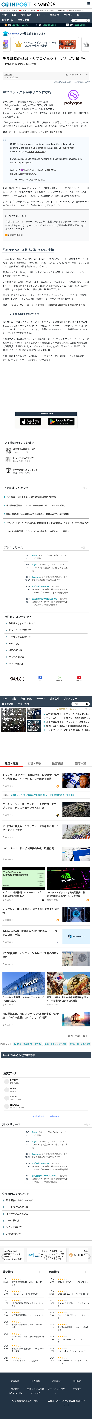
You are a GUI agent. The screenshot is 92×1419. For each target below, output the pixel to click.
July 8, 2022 (39, 180)
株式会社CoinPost (40, 586)
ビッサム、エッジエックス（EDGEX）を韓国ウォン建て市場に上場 (50, 567)
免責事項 (56, 1381)
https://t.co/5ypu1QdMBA (44, 170)
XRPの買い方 (15, 650)
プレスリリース (71, 15)
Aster (34, 555)
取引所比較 (7, 20)
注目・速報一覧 (76, 1036)
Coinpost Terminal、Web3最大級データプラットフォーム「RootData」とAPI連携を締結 (50, 589)
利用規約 (77, 1381)
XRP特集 (60, 10)
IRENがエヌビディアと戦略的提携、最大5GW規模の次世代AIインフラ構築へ (67, 894)
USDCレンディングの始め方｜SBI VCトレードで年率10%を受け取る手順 (42, 795)
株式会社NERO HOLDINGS (44, 599)
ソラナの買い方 (16, 657)
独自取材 (54, 15)
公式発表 (14, 77)
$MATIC (27, 170)
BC (67, 74)
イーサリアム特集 (45, 10)
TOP (4, 15)
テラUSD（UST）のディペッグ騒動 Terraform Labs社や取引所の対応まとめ (47, 305)
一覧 (83, 488)
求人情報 (35, 1381)
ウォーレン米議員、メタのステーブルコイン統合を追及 (23, 999)
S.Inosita (8, 74)
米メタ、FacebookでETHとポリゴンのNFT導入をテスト (36, 132)
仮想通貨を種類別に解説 (24, 449)
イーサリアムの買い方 (20, 637)
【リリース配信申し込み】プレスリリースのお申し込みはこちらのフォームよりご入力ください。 (52, 1256)
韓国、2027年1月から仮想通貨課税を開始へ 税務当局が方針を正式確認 (67, 999)
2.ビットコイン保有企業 (55, 1044)
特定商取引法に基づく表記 (25, 1401)
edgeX (35, 564)
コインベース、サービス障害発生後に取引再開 (28, 848)
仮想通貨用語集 (15, 235)
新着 (14, 15)
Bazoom (36, 577)
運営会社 (77, 1389)
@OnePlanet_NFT (39, 148)
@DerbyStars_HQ (36, 151)
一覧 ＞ (86, 709)
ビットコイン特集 (27, 10)
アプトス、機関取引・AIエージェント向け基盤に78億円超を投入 (23, 894)
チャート (40, 15)
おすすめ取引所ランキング (25, 470)
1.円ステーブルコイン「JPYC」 (28, 1044)
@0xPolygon (68, 148)
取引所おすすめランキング (22, 623)
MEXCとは (14, 643)
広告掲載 (15, 1381)
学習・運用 (23, 20)
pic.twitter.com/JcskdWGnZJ (24, 174)
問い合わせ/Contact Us (15, 1391)
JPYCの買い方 (16, 663)
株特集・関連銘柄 (75, 10)
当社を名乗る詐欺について (35, 1391)
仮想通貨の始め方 (9, 10)
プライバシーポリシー (56, 1391)
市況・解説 (26, 15)
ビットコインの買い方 (23, 458)
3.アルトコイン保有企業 (80, 1044)
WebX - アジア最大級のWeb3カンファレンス (66, 1403)
